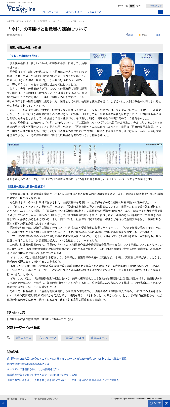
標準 (132, 6)
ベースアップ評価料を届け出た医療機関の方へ (33, 369)
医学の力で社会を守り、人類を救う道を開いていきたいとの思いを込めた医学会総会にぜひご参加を (63, 380)
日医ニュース (94, 11)
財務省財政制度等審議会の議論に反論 (28, 364)
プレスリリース (50, 11)
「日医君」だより (72, 11)
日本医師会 (12, 399)
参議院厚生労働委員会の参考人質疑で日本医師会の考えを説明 (42, 374)
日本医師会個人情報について (47, 399)
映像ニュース (99, 337)
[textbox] (137, 12)
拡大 (138, 6)
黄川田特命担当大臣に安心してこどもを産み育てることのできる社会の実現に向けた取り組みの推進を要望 (67, 358)
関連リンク (25, 399)
